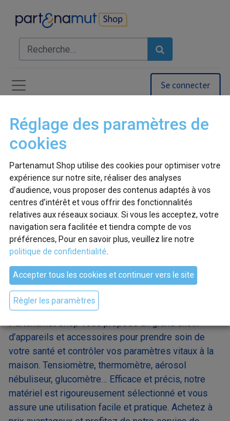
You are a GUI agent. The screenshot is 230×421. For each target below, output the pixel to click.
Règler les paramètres (54, 300)
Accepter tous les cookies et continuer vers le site (103, 274)
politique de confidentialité (58, 251)
